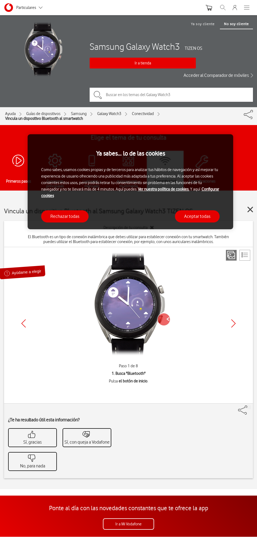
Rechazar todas (64, 216)
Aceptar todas (197, 216)
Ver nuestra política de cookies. (163, 189)
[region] (130, 181)
